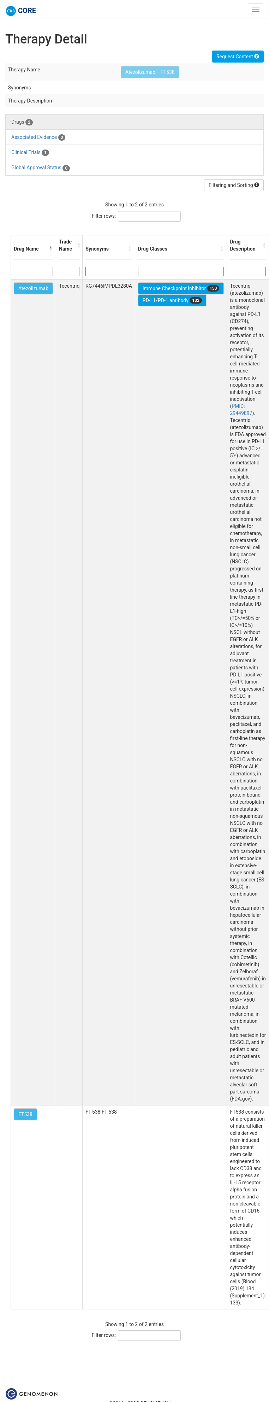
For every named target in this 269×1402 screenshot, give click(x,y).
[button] (51, 248)
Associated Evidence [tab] (38, 137)
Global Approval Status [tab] (40, 168)
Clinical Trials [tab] (30, 152)
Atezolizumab (33, 288)
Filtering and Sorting (234, 185)
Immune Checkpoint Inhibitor (181, 288)
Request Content (237, 56)
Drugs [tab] (22, 122)
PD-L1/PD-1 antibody (172, 300)
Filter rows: (104, 216)
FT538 (25, 1114)
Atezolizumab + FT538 (150, 72)
